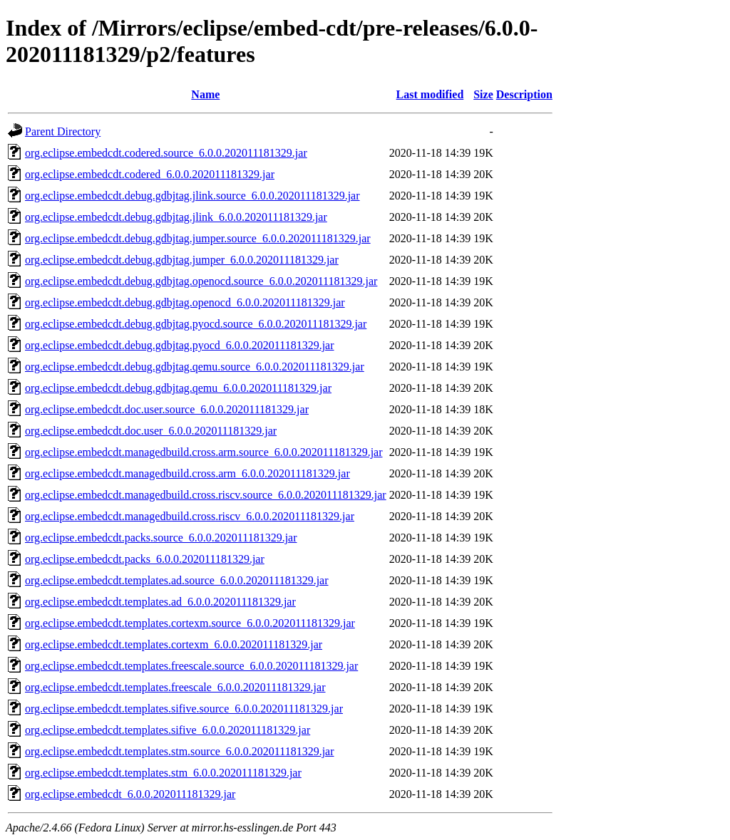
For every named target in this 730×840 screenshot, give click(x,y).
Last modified (430, 94)
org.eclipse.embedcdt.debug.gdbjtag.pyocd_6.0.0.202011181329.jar (179, 345)
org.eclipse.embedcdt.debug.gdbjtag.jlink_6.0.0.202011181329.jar (176, 217)
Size (483, 94)
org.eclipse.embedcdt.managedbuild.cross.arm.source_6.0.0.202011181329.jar (204, 452)
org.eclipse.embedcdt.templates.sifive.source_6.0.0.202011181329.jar (184, 708)
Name (205, 94)
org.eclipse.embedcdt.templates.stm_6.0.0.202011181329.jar (163, 773)
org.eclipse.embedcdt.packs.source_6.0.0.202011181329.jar (161, 538)
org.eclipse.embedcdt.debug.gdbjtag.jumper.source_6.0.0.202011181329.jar (198, 238)
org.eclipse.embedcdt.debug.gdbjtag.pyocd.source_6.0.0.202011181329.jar (195, 324)
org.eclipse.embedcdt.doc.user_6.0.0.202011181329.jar (151, 431)
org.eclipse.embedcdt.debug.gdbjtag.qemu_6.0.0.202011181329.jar (178, 388)
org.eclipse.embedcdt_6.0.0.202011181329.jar (130, 794)
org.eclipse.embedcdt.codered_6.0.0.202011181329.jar (149, 174)
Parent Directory (63, 131)
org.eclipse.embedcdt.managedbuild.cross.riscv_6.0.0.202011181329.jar (189, 516)
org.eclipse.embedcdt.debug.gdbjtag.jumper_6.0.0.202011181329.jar (182, 260)
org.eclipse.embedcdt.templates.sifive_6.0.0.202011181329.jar (167, 730)
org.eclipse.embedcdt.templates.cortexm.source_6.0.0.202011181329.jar (190, 623)
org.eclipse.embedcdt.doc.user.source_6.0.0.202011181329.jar (167, 409)
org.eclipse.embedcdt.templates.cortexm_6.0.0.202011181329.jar (173, 644)
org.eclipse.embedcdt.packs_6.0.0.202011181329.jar (144, 559)
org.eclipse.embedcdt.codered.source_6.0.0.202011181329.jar (166, 153)
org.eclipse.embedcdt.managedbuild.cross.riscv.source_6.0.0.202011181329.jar (205, 495)
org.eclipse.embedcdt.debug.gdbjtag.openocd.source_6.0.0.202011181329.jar (201, 281)
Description (524, 94)
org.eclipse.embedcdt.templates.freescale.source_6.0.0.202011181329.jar (191, 666)
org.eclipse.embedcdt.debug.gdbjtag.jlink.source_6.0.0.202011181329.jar (192, 196)
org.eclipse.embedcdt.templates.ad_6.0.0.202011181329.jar (160, 602)
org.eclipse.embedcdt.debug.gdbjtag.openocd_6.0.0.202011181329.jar (185, 302)
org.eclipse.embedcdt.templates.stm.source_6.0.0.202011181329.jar (179, 751)
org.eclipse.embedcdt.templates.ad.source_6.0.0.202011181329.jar (177, 580)
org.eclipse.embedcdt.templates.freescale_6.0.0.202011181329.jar (175, 687)
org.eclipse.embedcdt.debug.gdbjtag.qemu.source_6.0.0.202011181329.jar (194, 367)
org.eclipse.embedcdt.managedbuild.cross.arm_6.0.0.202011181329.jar (187, 473)
